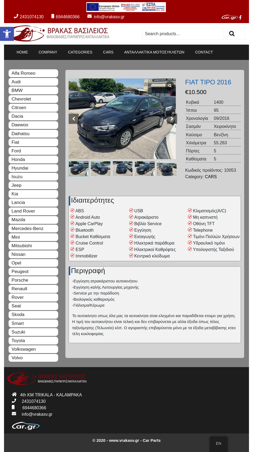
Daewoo (20, 124)
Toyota (18, 340)
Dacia (17, 116)
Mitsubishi (22, 245)
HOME (22, 52)
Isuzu (17, 176)
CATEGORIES (80, 52)
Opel (16, 263)
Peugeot (20, 271)
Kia (15, 193)
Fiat (15, 142)
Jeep (16, 185)
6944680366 (65, 17)
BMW (17, 90)
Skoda (18, 314)
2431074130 (29, 17)
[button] (7, 34)
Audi (16, 81)
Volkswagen (24, 349)
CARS (108, 52)
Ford (16, 150)
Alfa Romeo (23, 73)
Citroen (19, 107)
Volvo (17, 357)
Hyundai (20, 168)
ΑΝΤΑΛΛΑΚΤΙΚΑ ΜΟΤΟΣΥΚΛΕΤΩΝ (154, 52)
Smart (18, 323)
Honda (18, 159)
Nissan (18, 254)
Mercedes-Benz (27, 228)
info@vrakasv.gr (102, 17)
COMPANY (48, 52)
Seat (16, 305)
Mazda (18, 219)
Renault (19, 288)
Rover (18, 297)
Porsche (20, 280)
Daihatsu (20, 133)
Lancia (18, 202)
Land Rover (23, 211)
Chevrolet (21, 99)
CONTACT (204, 52)
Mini (16, 237)
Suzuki (18, 332)
